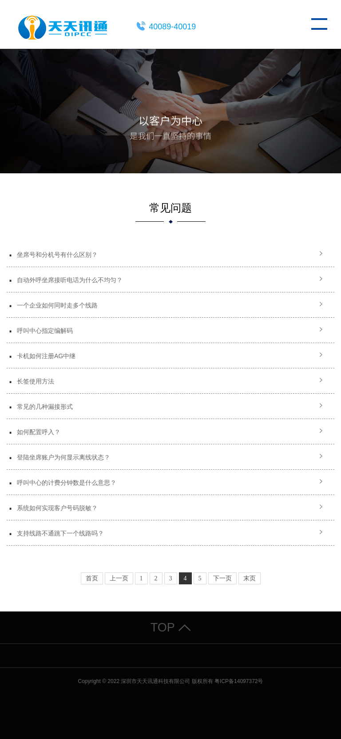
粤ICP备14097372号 (238, 681)
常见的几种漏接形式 (45, 406)
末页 (249, 578)
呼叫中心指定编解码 (45, 330)
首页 (92, 578)
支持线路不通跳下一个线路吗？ (60, 533)
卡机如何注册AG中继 (46, 356)
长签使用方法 (35, 381)
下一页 (222, 578)
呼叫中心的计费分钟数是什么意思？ (66, 482)
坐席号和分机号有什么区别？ (57, 254)
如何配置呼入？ (38, 431)
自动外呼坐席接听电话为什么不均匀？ (70, 280)
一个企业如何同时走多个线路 (57, 305)
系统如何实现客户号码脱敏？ (57, 507)
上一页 (119, 578)
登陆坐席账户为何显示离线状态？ (63, 457)
